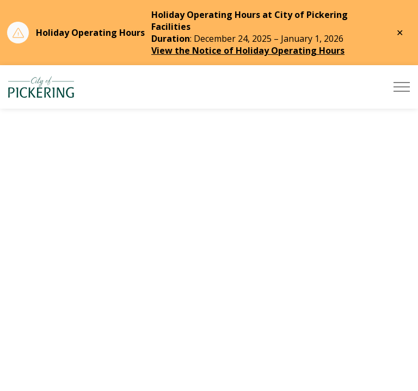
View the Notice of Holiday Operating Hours (248, 50)
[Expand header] (401, 87)
